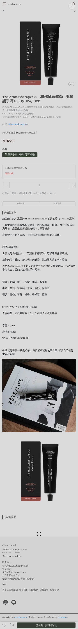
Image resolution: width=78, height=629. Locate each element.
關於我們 (34, 590)
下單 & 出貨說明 (10, 590)
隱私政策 (44, 590)
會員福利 (23, 590)
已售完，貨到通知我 (46, 625)
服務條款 (54, 590)
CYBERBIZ (62, 617)
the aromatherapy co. (18, 124)
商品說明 (20, 204)
